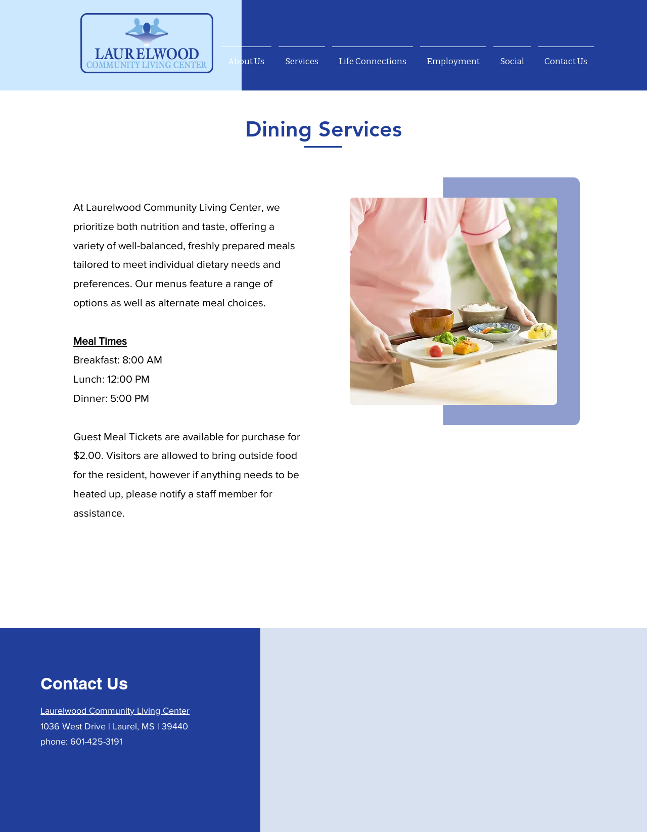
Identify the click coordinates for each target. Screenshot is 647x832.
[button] (302, 57)
